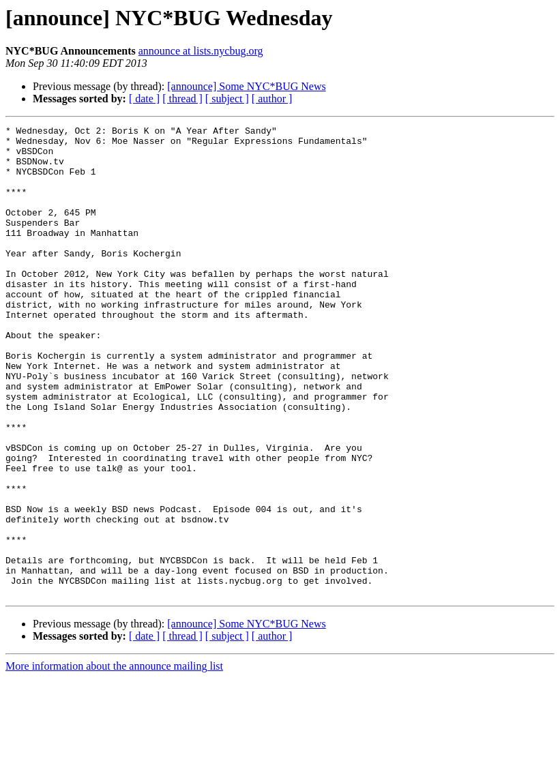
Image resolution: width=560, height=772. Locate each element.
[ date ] (144, 98)
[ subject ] (227, 98)
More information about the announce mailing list (114, 760)
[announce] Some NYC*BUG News (246, 86)
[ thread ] (182, 98)
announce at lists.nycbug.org (200, 51)
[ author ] (272, 98)
